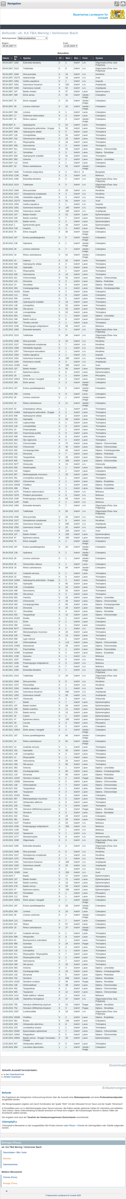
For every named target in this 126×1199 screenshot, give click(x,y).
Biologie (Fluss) (10, 1183)
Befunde (7, 1158)
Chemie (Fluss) (10, 1177)
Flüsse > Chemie (76, 1125)
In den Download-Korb (14, 1074)
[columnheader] (8, 58)
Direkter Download (12, 1077)
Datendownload (10, 1164)
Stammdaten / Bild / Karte (15, 1152)
